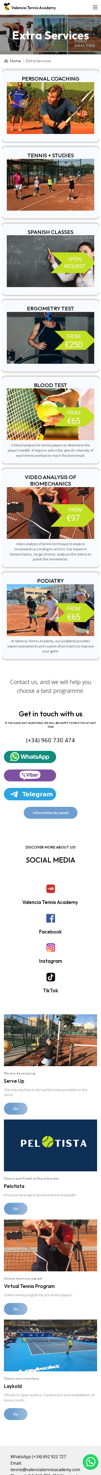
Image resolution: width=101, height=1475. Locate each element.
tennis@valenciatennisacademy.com (45, 1469)
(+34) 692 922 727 (49, 1456)
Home (12, 60)
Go (15, 1108)
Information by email (50, 812)
